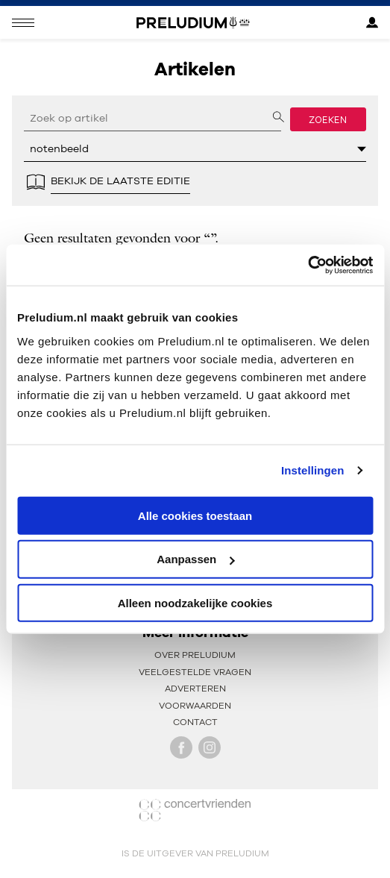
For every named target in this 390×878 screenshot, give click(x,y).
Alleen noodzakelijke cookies (195, 603)
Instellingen (313, 470)
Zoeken (328, 119)
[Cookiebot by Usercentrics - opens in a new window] (307, 265)
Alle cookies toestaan (195, 515)
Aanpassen (195, 559)
